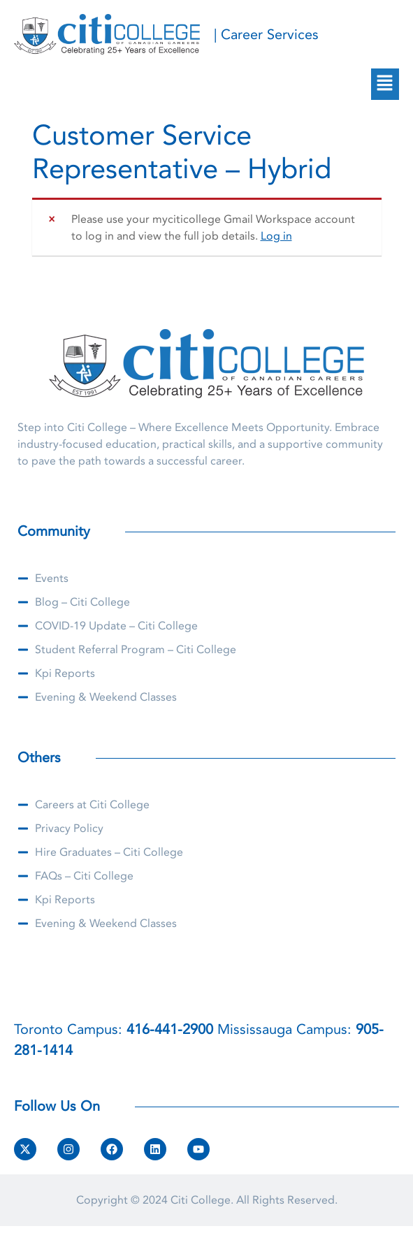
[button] (385, 83)
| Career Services (266, 34)
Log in (276, 236)
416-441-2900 (169, 1029)
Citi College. (202, 1200)
